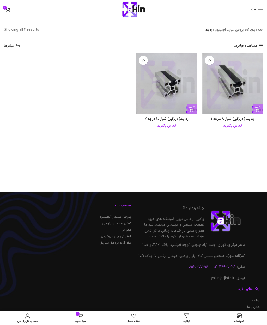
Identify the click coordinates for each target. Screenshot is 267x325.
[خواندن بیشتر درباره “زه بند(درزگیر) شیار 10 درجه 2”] (192, 109)
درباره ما (255, 300)
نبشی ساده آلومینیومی (116, 223)
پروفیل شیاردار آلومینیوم (115, 216)
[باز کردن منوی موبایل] (257, 9)
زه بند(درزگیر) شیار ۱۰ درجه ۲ (167, 119)
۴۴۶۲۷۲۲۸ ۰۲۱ (224, 267)
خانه (260, 30)
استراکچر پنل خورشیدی (116, 236)
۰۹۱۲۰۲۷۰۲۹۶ (198, 267)
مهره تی (126, 230)
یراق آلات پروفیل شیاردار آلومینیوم (235, 30)
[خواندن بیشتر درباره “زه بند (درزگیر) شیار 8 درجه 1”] (258, 109)
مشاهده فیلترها (245, 46)
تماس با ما (253, 307)
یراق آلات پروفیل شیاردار (115, 243)
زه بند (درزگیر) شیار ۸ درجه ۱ (232, 119)
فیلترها (9, 46)
